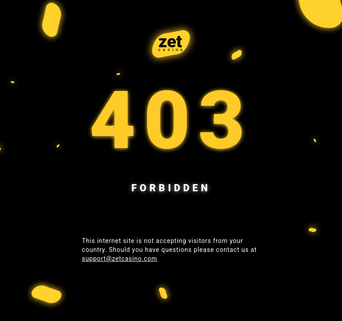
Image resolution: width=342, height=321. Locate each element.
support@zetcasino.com (119, 258)
